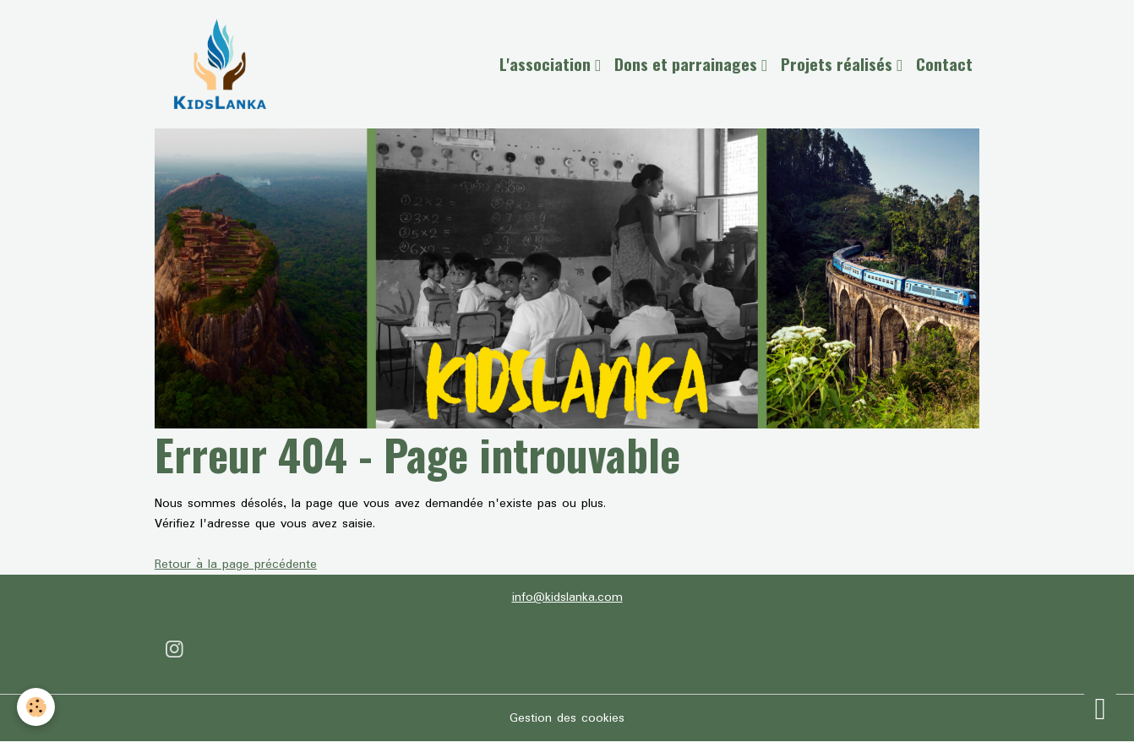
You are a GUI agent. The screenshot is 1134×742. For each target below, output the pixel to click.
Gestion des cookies (567, 718)
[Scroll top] (1100, 708)
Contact (944, 64)
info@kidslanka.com (567, 597)
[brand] (223, 64)
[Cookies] (36, 707)
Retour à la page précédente (236, 564)
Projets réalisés (839, 64)
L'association (547, 64)
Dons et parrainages (687, 64)
